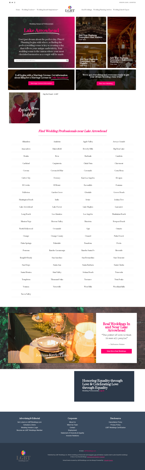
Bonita (26, 156)
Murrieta (87, 221)
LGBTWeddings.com (90, 451)
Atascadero (26, 149)
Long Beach (26, 214)
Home (18, 10)
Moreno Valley (57, 221)
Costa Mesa (118, 171)
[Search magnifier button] (67, 60)
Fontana (119, 185)
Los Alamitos (57, 214)
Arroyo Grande (119, 142)
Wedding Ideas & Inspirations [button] (47, 10)
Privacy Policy (115, 425)
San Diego (26, 265)
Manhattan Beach (119, 214)
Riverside (119, 250)
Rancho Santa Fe (88, 250)
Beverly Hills (88, 149)
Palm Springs (26, 243)
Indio (57, 200)
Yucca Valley (26, 294)
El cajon (119, 178)
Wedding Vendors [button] (28, 10)
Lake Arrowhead (26, 207)
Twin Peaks (118, 280)
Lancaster (119, 207)
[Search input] (40, 60)
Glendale (88, 192)
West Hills (88, 287)
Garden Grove (57, 192)
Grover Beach (118, 192)
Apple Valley (88, 142)
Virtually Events (108, 460)
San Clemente (118, 258)
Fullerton (26, 192)
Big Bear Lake (118, 149)
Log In (101, 391)
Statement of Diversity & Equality (72, 433)
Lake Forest (57, 207)
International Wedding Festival (96, 457)
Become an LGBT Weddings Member (29, 430)
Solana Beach (88, 272)
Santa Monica (26, 272)
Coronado (88, 171)
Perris (119, 243)
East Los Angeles (88, 178)
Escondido (88, 185)
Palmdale (57, 243)
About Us (72, 422)
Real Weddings (87, 10)
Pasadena (88, 243)
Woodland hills (119, 287)
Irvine (88, 200)
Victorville (57, 287)
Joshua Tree (119, 200)
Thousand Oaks (57, 280)
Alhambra (26, 142)
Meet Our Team (72, 425)
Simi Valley (57, 272)
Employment (72, 430)
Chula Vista (88, 163)
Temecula (119, 272)
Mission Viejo (26, 221)
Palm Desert (119, 236)
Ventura (26, 287)
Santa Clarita (119, 265)
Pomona (26, 250)
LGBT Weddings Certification (115, 427)
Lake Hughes (88, 207)
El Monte (57, 185)
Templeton (26, 280)
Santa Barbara (88, 265)
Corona (26, 171)
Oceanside (57, 229)
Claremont (119, 163)
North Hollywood (26, 229)
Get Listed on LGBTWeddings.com (30, 422)
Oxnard (88, 236)
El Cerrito (26, 185)
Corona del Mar (57, 171)
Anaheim (57, 142)
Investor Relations (72, 436)
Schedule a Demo (29, 425)
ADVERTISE (132, 2)
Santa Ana (57, 265)
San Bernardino (88, 258)
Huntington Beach (26, 200)
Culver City (26, 178)
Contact (72, 427)
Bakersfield (57, 149)
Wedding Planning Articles (102, 10)
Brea (57, 156)
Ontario (119, 229)
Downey (57, 178)
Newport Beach (119, 221)
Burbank (88, 156)
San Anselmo (57, 258)
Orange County (57, 236)
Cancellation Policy (115, 422)
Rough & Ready (26, 258)
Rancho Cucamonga (57, 250)
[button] (41, 83)
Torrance (88, 280)
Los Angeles (88, 214)
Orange (26, 236)
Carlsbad (26, 163)
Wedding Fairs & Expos (121, 10)
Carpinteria (57, 163)
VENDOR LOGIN (123, 2)
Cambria (118, 156)
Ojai (88, 229)
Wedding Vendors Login (29, 427)
